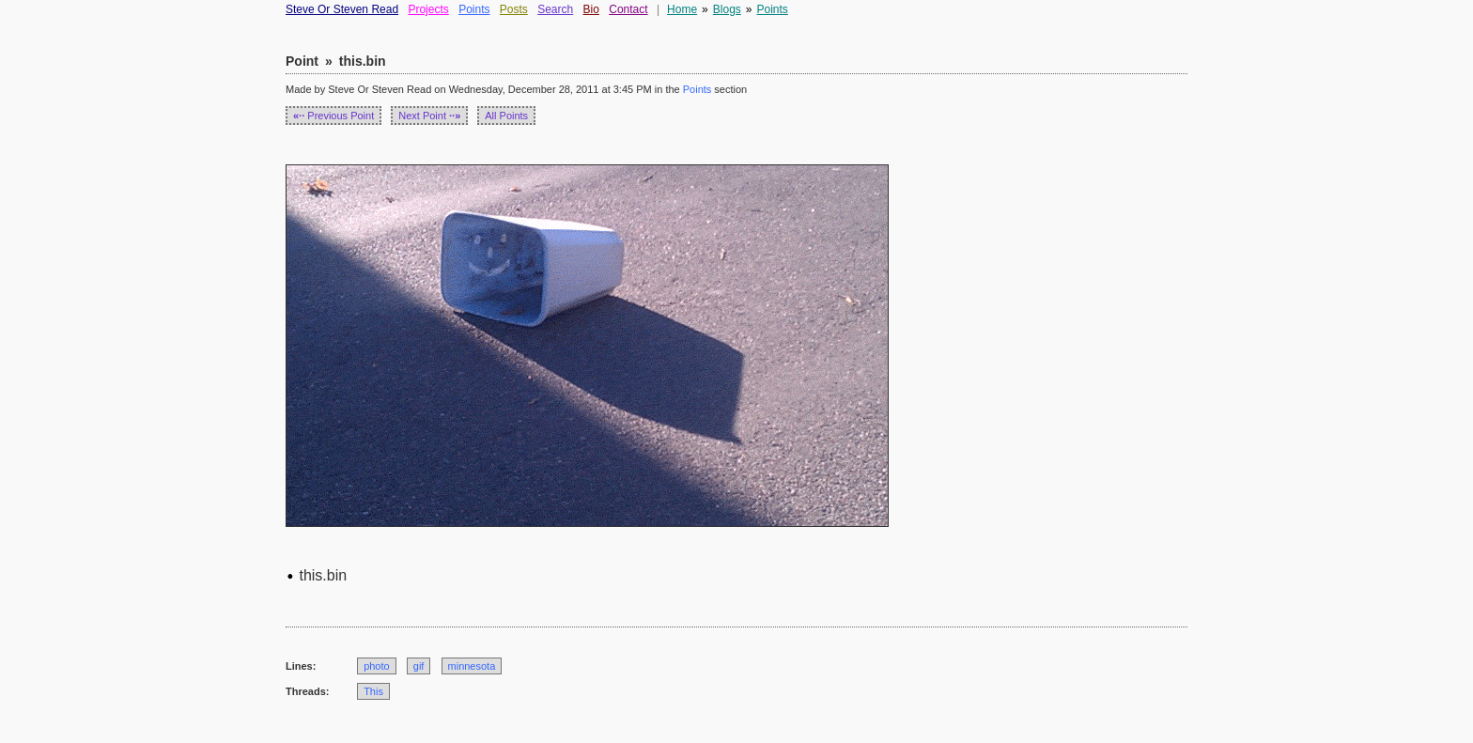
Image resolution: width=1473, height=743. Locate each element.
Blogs (727, 9)
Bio (591, 9)
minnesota (472, 666)
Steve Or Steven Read (342, 9)
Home (682, 9)
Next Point (429, 115)
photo (377, 666)
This (373, 691)
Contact (628, 9)
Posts (514, 9)
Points (473, 9)
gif (419, 666)
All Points (506, 115)
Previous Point (333, 115)
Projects (428, 9)
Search (555, 9)
